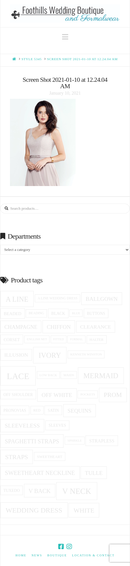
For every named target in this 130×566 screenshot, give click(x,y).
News (37, 555)
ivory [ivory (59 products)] (50, 355)
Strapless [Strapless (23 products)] (101, 440)
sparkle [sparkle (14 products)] (74, 440)
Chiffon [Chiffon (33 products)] (59, 327)
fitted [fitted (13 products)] (58, 339)
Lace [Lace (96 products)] (18, 376)
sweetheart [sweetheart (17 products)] (49, 456)
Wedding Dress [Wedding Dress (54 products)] (34, 510)
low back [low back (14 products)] (48, 375)
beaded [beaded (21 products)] (12, 313)
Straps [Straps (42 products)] (16, 457)
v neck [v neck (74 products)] (76, 491)
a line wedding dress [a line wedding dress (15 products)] (57, 298)
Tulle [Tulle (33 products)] (94, 473)
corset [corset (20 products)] (12, 339)
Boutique (57, 555)
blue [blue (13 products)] (76, 313)
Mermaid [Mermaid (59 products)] (100, 376)
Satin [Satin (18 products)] (53, 410)
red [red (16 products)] (37, 410)
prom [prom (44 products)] (113, 394)
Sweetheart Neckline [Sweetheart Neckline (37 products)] (40, 473)
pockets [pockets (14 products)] (88, 394)
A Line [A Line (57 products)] (17, 299)
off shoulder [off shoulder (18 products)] (18, 395)
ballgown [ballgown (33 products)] (101, 299)
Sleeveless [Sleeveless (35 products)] (22, 425)
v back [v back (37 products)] (39, 491)
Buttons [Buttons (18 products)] (96, 313)
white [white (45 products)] (83, 510)
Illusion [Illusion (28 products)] (16, 355)
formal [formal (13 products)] (76, 339)
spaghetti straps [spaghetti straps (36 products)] (32, 441)
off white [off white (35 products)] (57, 395)
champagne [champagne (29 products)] (20, 327)
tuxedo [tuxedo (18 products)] (12, 490)
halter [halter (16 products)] (97, 340)
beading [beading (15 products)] (36, 313)
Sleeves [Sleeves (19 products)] (57, 425)
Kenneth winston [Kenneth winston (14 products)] (86, 354)
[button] (65, 37)
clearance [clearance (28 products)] (95, 327)
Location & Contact (93, 555)
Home (21, 555)
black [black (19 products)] (58, 313)
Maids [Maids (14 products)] (69, 375)
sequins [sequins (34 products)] (80, 411)
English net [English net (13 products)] (37, 339)
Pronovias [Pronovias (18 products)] (15, 410)
